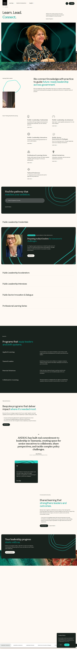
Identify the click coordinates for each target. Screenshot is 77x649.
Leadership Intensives (30, 645)
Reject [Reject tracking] (61, 644)
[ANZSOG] (5, 2)
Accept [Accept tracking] (66, 644)
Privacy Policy (62, 641)
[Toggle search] (67, 3)
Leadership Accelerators (18, 645)
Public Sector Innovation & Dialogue (44, 645)
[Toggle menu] (71, 3)
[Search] (6, 200)
